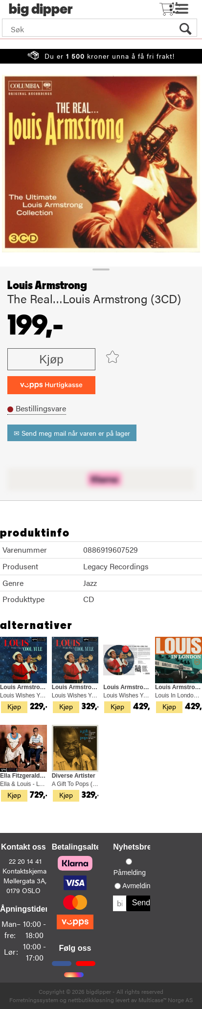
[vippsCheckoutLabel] (51, 385)
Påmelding (129, 872)
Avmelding (138, 886)
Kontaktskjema (24, 870)
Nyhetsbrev (134, 847)
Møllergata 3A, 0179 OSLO (24, 885)
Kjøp (51, 359)
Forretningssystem (33, 999)
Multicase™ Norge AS (165, 999)
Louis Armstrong (47, 285)
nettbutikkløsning (91, 999)
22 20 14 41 (25, 861)
